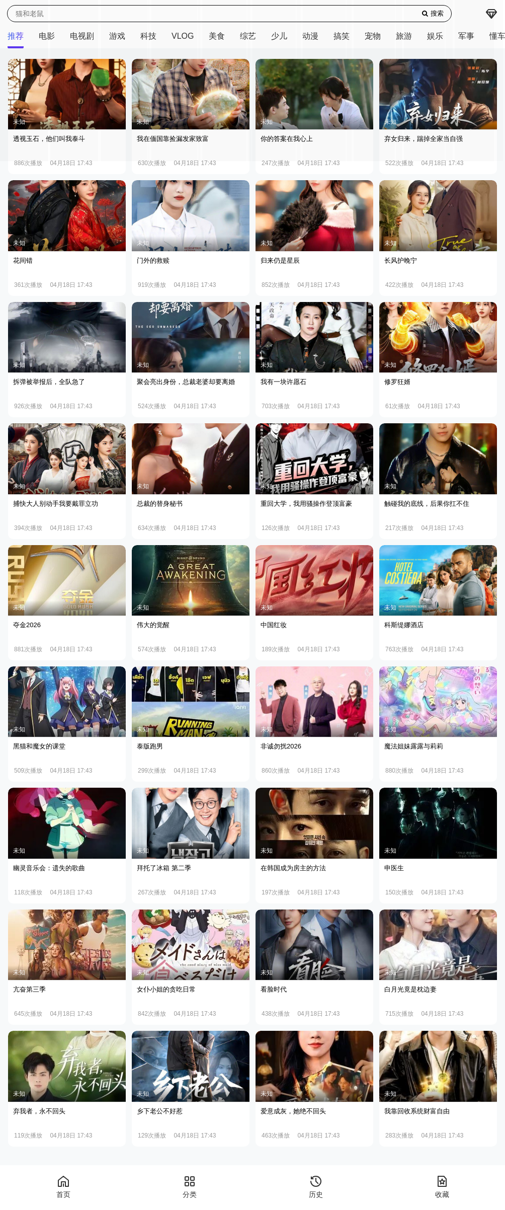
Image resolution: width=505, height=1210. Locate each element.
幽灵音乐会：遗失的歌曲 (49, 868)
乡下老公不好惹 (160, 1111)
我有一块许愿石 (283, 382)
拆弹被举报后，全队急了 (49, 382)
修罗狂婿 (397, 382)
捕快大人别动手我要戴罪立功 (55, 503)
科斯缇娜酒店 (404, 625)
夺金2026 (27, 625)
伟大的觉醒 (153, 625)
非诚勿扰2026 (281, 746)
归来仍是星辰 (280, 260)
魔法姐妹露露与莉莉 (413, 746)
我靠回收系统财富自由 (417, 1111)
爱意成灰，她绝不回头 (293, 1111)
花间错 (23, 260)
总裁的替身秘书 (160, 503)
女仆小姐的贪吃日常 (166, 989)
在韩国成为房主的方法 (293, 868)
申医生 (394, 868)
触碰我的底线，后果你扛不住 (426, 503)
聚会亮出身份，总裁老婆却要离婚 (186, 382)
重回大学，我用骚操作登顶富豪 (306, 503)
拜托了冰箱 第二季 (164, 868)
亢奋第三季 (29, 989)
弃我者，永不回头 (39, 1111)
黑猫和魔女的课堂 (39, 746)
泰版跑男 (150, 746)
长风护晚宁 (400, 260)
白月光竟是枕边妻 (410, 989)
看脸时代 (274, 989)
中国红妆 (274, 625)
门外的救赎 (153, 260)
